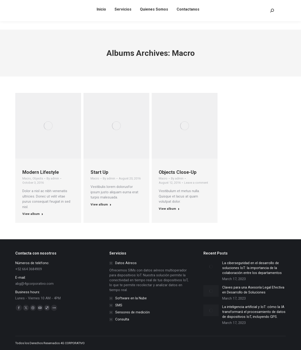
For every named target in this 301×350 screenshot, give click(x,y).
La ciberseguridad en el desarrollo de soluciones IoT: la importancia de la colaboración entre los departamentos (252, 268)
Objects (37, 178)
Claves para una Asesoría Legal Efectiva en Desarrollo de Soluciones (253, 289)
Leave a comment (196, 182)
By (53, 178)
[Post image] (211, 266)
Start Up (99, 172)
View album (32, 214)
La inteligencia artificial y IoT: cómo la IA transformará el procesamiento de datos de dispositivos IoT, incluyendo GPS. (253, 312)
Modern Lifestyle (40, 172)
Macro (26, 178)
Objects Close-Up (177, 172)
